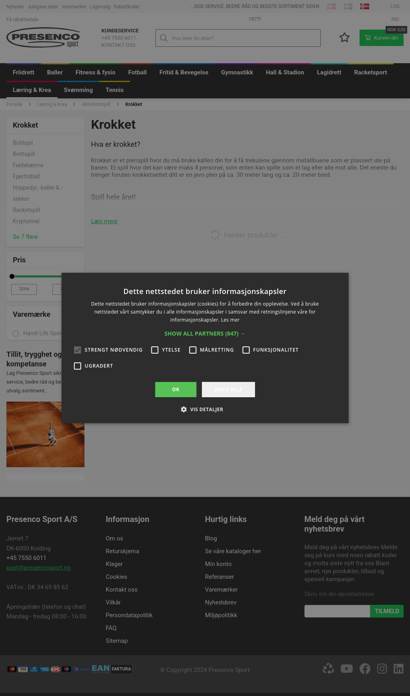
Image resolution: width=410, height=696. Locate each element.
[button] (205, 333)
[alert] (205, 348)
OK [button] (175, 389)
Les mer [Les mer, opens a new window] (230, 319)
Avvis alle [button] (228, 389)
